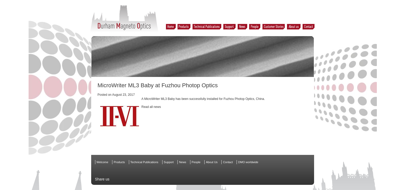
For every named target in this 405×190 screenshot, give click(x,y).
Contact (228, 162)
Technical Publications (144, 162)
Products (119, 162)
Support (169, 162)
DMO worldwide (248, 162)
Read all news (151, 107)
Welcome (102, 162)
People (196, 162)
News (182, 162)
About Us (211, 162)
